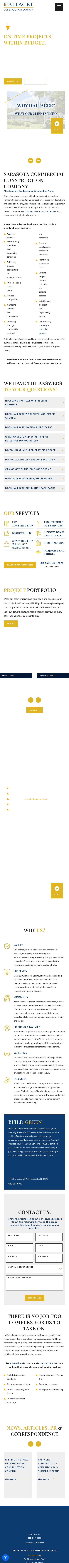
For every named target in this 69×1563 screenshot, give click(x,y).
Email (40, 1245)
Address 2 (43, 1256)
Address (12, 1256)
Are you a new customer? (21, 1266)
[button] (5, 1557)
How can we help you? (19, 1277)
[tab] (34, 402)
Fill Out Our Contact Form (20, 564)
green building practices (35, 798)
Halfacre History (35, 81)
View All (11, 623)
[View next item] (38, 160)
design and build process (44, 328)
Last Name (43, 1235)
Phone (11, 1245)
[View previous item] (30, 160)
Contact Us (12, 81)
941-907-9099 (52, 566)
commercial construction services (40, 210)
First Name (13, 1235)
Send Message (34, 1297)
